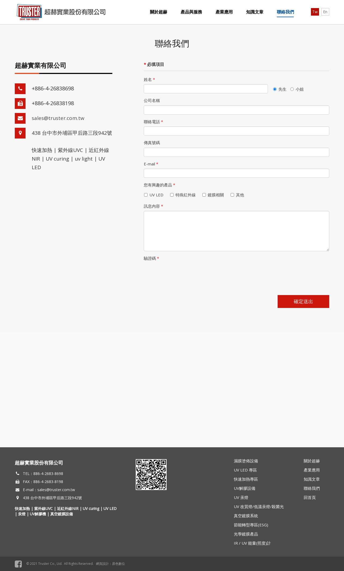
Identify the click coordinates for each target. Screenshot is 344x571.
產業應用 (224, 12)
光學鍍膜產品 (246, 534)
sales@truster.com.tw (58, 118)
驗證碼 (151, 258)
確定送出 (303, 301)
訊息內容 (153, 206)
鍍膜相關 (214, 194)
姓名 (149, 79)
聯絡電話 (153, 121)
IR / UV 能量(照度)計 (252, 543)
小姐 (297, 89)
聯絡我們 (285, 12)
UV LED (154, 194)
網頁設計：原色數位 (110, 563)
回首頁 (310, 497)
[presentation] (184, 273)
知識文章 (254, 12)
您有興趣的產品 (159, 184)
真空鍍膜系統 (246, 515)
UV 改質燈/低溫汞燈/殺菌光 (259, 506)
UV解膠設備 (244, 488)
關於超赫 (158, 12)
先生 (279, 89)
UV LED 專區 (245, 470)
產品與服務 (191, 12)
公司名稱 (152, 100)
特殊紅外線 (184, 194)
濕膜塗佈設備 (246, 460)
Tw (315, 11)
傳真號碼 (152, 142)
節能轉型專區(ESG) (251, 524)
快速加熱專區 (246, 479)
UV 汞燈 (241, 497)
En (325, 11)
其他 (238, 194)
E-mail (151, 163)
